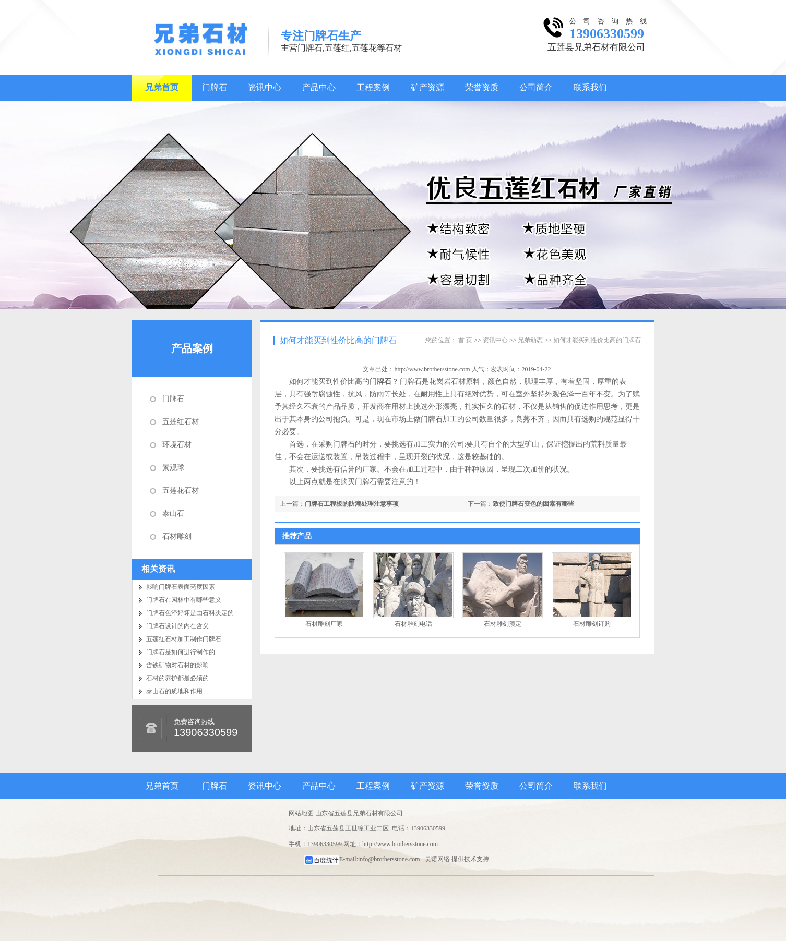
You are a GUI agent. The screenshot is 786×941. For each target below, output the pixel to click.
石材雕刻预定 (502, 624)
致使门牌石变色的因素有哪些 (533, 504)
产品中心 (319, 87)
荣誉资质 (481, 87)
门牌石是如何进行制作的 (180, 652)
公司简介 (536, 87)
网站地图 (301, 813)
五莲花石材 (180, 490)
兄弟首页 (161, 87)
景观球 (173, 468)
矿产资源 (427, 87)
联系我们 (590, 87)
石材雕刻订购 (592, 624)
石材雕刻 (177, 536)
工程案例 (373, 87)
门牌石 (214, 87)
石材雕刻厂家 (324, 624)
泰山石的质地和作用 (174, 691)
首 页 (465, 340)
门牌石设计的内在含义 (177, 626)
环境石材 (177, 445)
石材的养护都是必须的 (177, 678)
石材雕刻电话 (413, 624)
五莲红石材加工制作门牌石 (183, 639)
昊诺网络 (437, 859)
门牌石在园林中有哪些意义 (183, 600)
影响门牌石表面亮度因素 (180, 586)
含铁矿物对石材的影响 (177, 665)
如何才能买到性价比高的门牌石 (338, 340)
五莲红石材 (180, 422)
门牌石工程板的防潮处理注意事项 (352, 504)
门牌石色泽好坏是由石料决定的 (190, 613)
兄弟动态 (530, 340)
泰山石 (173, 513)
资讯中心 (264, 87)
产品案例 (192, 348)
